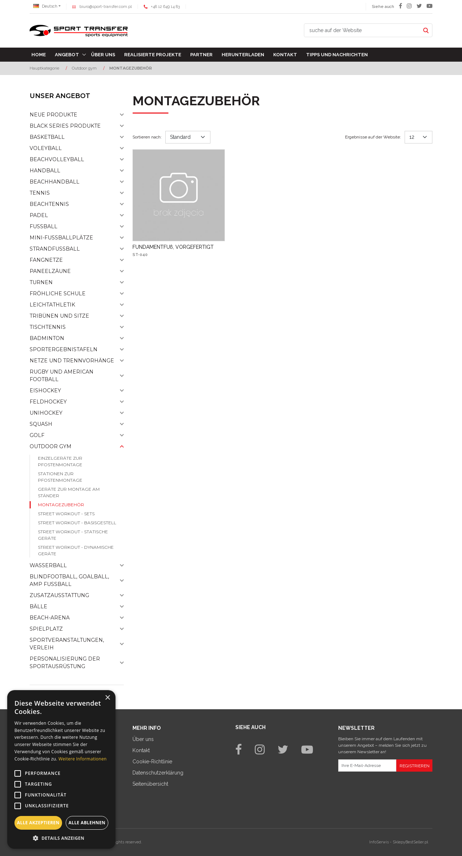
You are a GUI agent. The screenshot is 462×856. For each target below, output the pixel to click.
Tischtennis (48, 327)
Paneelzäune (50, 271)
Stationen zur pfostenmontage (60, 477)
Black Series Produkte (65, 126)
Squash (41, 424)
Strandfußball (55, 249)
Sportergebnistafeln (63, 349)
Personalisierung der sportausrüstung (65, 663)
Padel (39, 215)
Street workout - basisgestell (77, 522)
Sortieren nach (147, 137)
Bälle (38, 606)
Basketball (47, 137)
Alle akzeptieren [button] (38, 823)
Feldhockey (48, 401)
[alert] (61, 769)
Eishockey (45, 390)
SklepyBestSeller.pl (410, 842)
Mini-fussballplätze (61, 237)
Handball (45, 170)
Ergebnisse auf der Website (373, 137)
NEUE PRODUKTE (53, 114)
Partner (201, 54)
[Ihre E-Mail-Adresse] (367, 765)
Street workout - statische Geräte (73, 535)
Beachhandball (54, 181)
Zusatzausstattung (59, 595)
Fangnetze (46, 260)
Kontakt (285, 54)
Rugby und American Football (61, 376)
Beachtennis (49, 204)
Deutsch (45, 6)
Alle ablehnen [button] (87, 823)
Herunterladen (243, 54)
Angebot (67, 54)
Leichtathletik (52, 304)
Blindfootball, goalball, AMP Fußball (69, 580)
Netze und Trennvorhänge (72, 360)
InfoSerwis (379, 842)
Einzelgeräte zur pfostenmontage (60, 461)
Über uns (103, 54)
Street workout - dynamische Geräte (76, 550)
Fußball (43, 226)
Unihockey (46, 413)
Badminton (47, 338)
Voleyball (46, 148)
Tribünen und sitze (59, 316)
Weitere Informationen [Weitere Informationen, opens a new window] (82, 759)
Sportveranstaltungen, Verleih (67, 644)
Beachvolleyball (57, 159)
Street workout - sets (66, 513)
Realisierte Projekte (152, 54)
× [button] (107, 698)
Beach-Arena (50, 617)
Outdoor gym (50, 446)
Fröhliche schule (58, 293)
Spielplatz (46, 629)
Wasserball (48, 565)
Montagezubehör (61, 504)
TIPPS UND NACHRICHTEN (337, 54)
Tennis (40, 193)
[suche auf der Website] (362, 30)
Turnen (41, 282)
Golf (37, 435)
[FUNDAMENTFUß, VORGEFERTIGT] (173, 247)
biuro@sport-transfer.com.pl (105, 6)
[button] (61, 838)
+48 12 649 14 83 (165, 6)
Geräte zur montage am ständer (69, 492)
